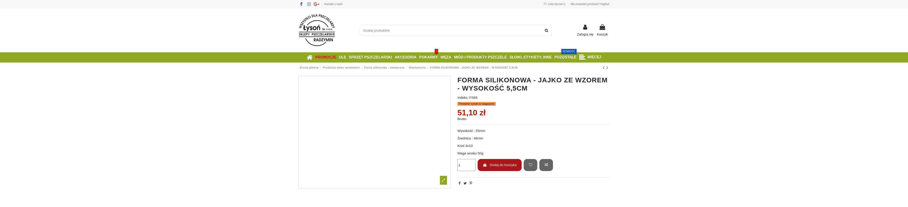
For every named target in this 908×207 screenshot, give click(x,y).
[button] (590, 57)
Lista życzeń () (555, 4)
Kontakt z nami (333, 4)
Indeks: (462, 97)
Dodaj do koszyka (500, 165)
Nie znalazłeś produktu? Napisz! (590, 4)
